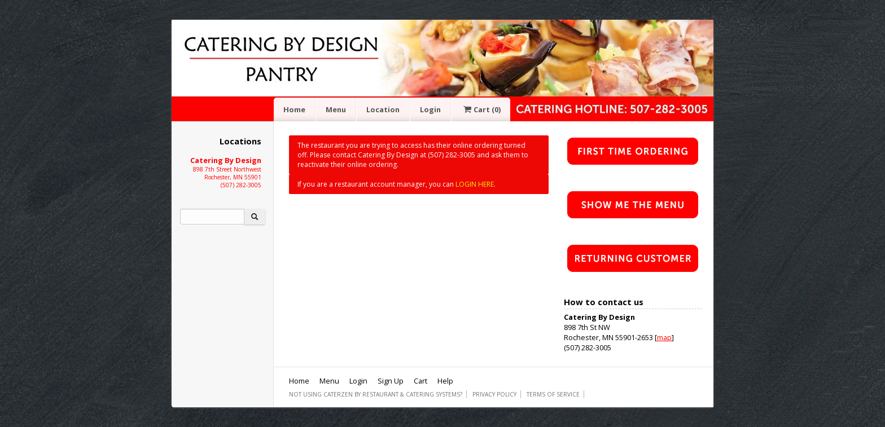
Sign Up (391, 381)
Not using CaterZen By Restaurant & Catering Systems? (375, 394)
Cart (481, 109)
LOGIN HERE (474, 184)
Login (430, 109)
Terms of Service (553, 394)
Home (294, 109)
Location (383, 109)
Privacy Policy (494, 394)
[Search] (212, 216)
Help (445, 381)
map (664, 337)
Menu (336, 109)
